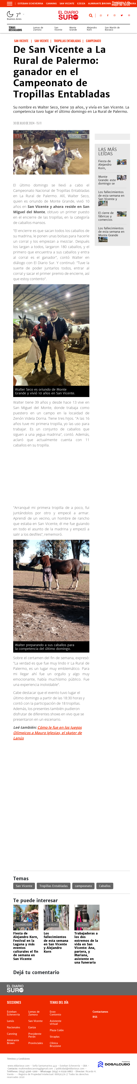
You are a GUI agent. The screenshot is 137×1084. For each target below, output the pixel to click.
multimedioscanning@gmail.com (36, 1068)
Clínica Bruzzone (55, 1045)
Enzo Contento (55, 1013)
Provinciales (35, 1043)
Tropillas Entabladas (53, 886)
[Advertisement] (71, 769)
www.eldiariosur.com (19, 1065)
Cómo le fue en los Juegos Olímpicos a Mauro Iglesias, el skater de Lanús (47, 733)
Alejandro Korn (92, 28)
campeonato (83, 886)
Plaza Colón (57, 1030)
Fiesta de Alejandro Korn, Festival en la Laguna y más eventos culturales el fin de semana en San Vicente (25, 946)
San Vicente (67, 3)
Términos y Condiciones (18, 1059)
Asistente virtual (55, 1022)
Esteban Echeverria (30, 3)
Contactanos (100, 1011)
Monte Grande (73, 28)
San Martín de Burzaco (112, 28)
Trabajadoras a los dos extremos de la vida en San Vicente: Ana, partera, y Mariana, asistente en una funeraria (86, 947)
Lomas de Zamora (38, 28)
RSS (95, 1017)
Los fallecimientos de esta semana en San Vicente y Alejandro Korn (111, 197)
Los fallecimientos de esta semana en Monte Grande (111, 231)
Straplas (55, 1036)
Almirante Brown (99, 3)
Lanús (10, 1021)
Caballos (105, 886)
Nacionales (13, 1027)
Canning (51, 3)
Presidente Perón (34, 1035)
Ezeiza (81, 3)
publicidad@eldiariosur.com (70, 1068)
